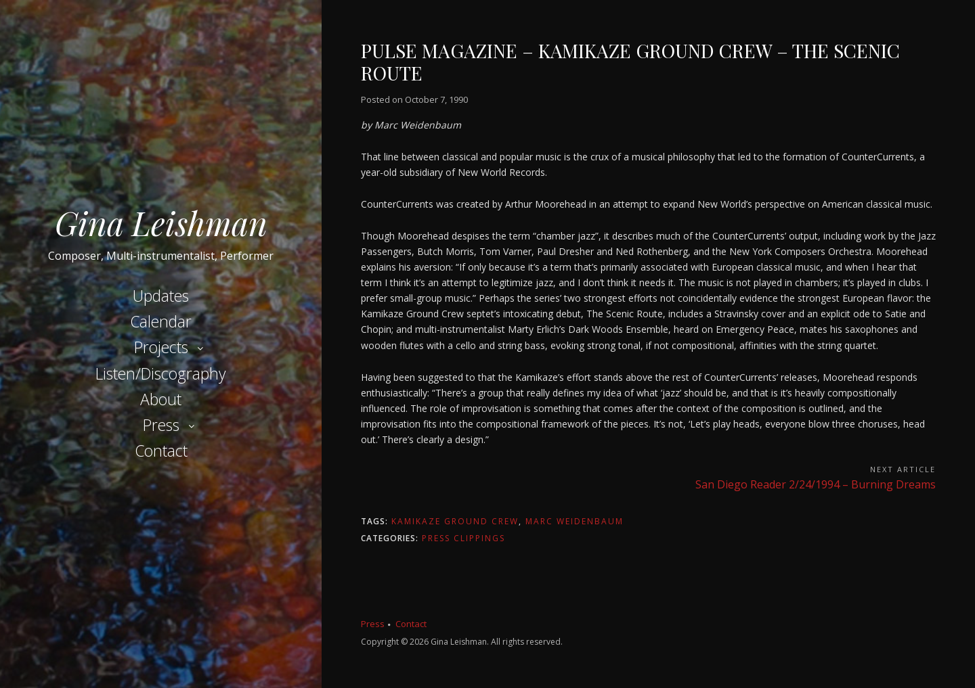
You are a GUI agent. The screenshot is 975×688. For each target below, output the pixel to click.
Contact (161, 450)
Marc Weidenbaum (574, 521)
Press (161, 425)
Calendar (161, 321)
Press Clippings (463, 538)
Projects (161, 347)
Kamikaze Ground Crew (455, 521)
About (160, 399)
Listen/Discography (160, 373)
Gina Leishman (161, 222)
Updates (161, 295)
